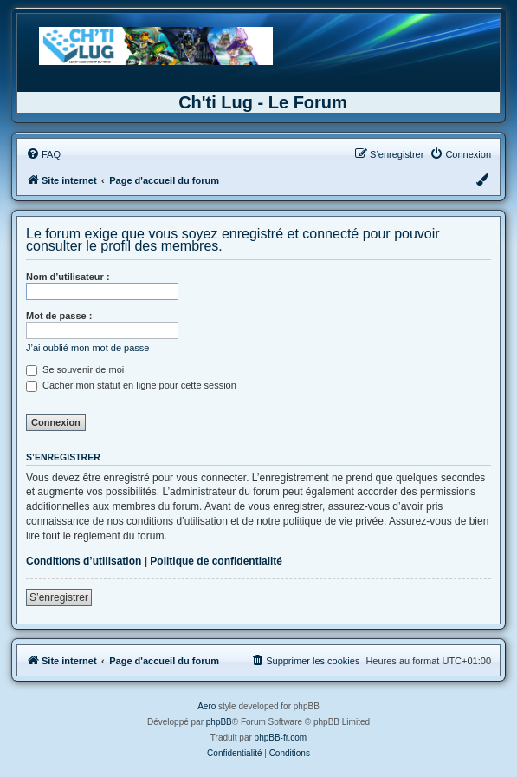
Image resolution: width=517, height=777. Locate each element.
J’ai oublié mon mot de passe (87, 348)
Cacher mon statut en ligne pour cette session (131, 385)
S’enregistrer (58, 597)
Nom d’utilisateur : (68, 276)
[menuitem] (43, 154)
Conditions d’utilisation (83, 561)
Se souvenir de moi (75, 369)
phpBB (219, 722)
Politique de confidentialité (216, 561)
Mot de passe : (59, 315)
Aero (206, 706)
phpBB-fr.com (281, 737)
